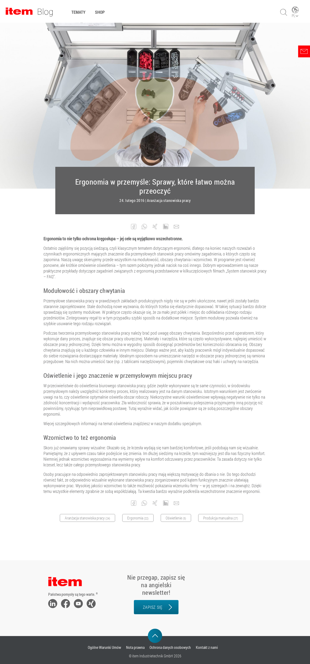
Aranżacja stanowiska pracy (169, 200)
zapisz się (152, 607)
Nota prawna (135, 647)
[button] (134, 227)
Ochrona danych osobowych (170, 647)
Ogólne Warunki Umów (104, 647)
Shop (100, 12)
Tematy (78, 12)
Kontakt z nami (207, 647)
